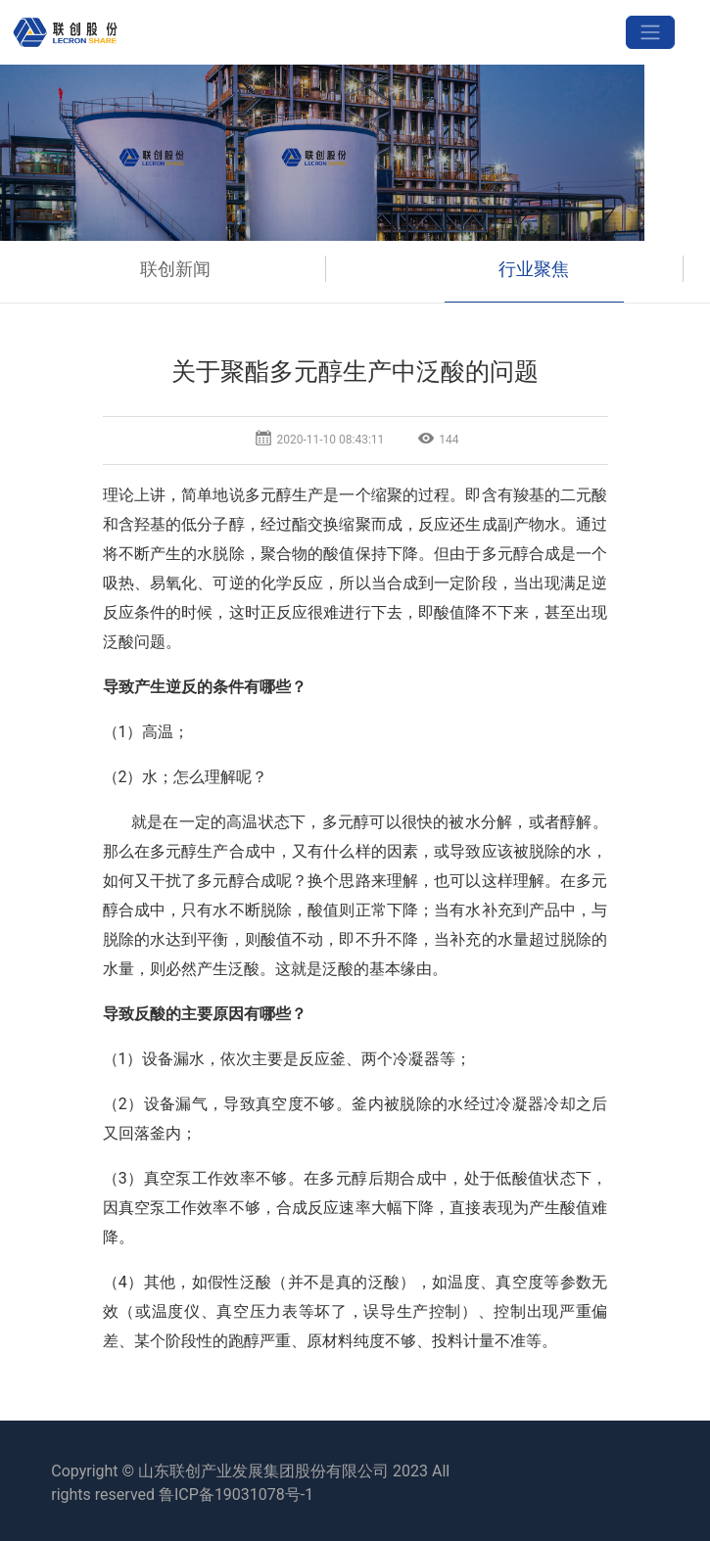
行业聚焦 (533, 268)
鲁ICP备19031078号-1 (236, 1494)
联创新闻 (175, 268)
